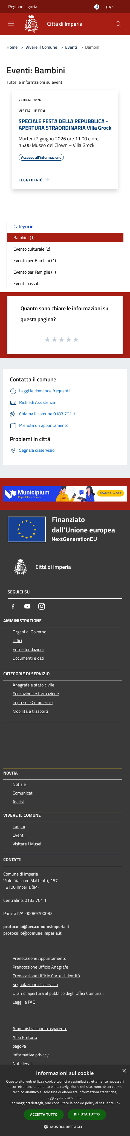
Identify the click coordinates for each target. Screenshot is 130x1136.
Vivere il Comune (41, 47)
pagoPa (19, 1046)
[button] (65, 1126)
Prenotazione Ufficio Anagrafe (40, 967)
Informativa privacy (31, 1054)
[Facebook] (13, 606)
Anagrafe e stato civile (33, 685)
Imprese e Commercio (33, 702)
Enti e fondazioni (28, 649)
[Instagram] (41, 606)
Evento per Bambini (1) (34, 260)
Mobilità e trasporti (30, 711)
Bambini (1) (23, 237)
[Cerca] (118, 24)
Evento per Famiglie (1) (34, 272)
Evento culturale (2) (31, 249)
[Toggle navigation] (11, 23)
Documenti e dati (28, 658)
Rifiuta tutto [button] (87, 1114)
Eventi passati (26, 283)
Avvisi (18, 801)
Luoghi (19, 826)
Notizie (19, 784)
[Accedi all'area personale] (96, 7)
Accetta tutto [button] (43, 1114)
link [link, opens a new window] (117, 1103)
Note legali (23, 1063)
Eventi (71, 47)
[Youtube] (27, 606)
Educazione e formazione (36, 693)
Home (12, 47)
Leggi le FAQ (24, 1002)
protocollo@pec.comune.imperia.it (36, 926)
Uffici (17, 640)
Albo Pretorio (25, 1037)
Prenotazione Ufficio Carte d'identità (46, 975)
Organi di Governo (29, 631)
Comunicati (23, 793)
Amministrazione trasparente (40, 1028)
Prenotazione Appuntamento (39, 958)
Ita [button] (111, 7)
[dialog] (65, 1100)
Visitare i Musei (27, 844)
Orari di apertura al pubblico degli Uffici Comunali (58, 993)
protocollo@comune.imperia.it (32, 933)
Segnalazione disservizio (35, 984)
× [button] (124, 1071)
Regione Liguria (22, 6)
